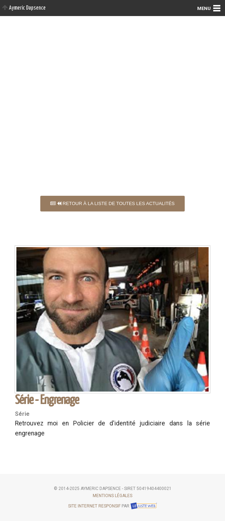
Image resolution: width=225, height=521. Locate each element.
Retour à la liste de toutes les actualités (112, 203)
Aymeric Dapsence (24, 8)
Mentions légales (112, 495)
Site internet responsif (94, 506)
